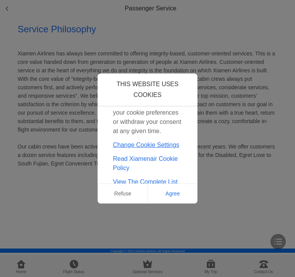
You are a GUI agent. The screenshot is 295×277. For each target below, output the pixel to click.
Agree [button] (173, 193)
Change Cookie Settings (146, 145)
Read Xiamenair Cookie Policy (145, 163)
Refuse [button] (122, 193)
